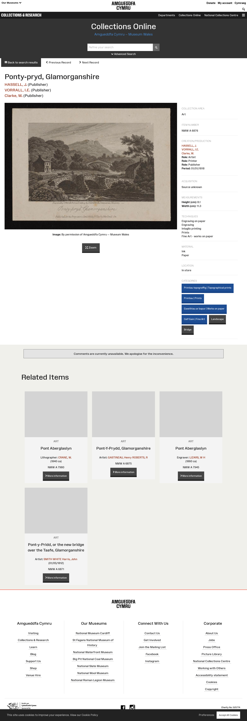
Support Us (33, 661)
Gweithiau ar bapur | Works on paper (204, 308)
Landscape (217, 319)
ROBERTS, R (140, 457)
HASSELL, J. (16, 84)
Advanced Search (123, 54)
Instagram (152, 661)
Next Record (89, 62)
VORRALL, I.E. (17, 90)
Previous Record (58, 62)
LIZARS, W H (197, 457)
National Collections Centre (221, 15)
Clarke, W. (14, 95)
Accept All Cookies (228, 715)
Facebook (152, 654)
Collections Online (190, 15)
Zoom (90, 247)
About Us (211, 633)
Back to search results (21, 62)
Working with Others (211, 668)
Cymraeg (240, 2)
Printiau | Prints (193, 298)
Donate (210, 2)
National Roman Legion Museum (92, 680)
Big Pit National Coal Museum (93, 659)
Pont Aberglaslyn (56, 448)
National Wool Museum (92, 673)
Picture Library (212, 654)
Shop (33, 668)
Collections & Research (21, 15)
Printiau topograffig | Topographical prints (207, 287)
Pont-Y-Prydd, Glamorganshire (123, 448)
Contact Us (152, 633)
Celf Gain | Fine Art (194, 319)
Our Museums (11, 2)
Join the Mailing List (152, 647)
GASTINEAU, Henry (120, 457)
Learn (33, 647)
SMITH (48, 559)
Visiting (33, 633)
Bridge (187, 329)
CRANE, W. (65, 457)
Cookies (211, 682)
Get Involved (152, 640)
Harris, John (69, 559)
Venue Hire (33, 675)
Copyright (211, 689)
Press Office (211, 647)
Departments (166, 15)
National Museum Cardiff (93, 633)
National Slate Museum (92, 666)
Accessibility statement (212, 675)
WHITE (57, 559)
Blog (33, 654)
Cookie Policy (90, 714)
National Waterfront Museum (92, 652)
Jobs (211, 640)
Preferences (206, 714)
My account (225, 2)
